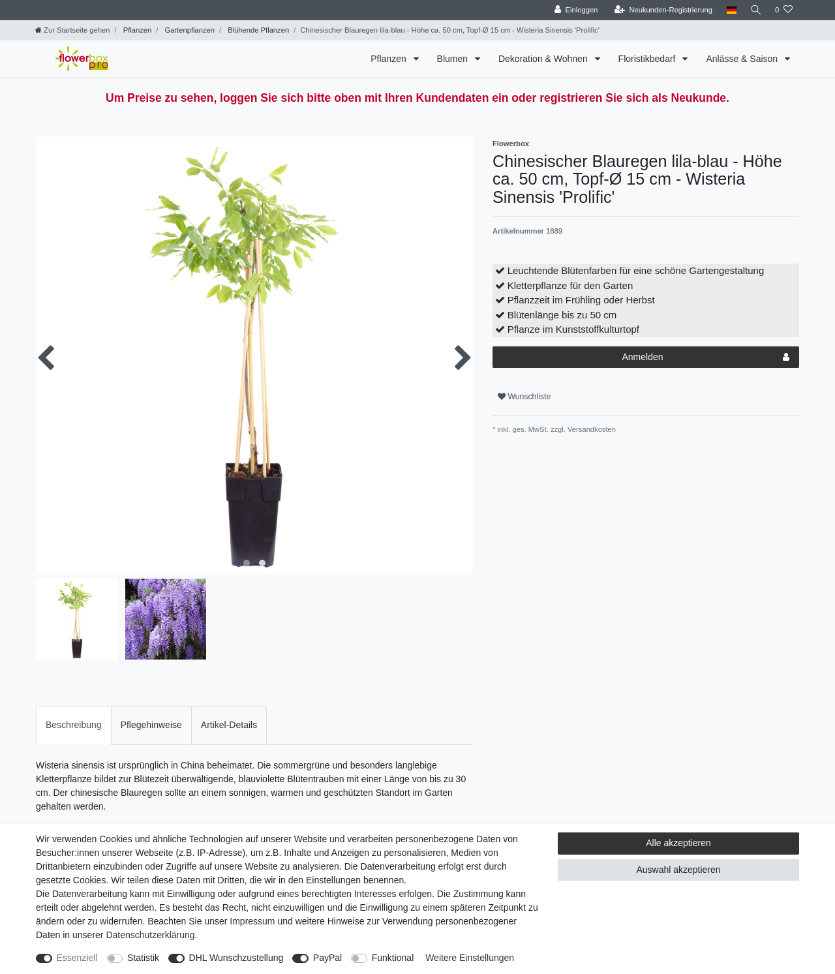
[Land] (729, 10)
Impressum (252, 921)
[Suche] (755, 10)
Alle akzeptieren (678, 843)
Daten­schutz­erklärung (150, 935)
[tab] (74, 725)
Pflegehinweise (151, 725)
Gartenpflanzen (188, 30)
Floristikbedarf (648, 58)
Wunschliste (524, 396)
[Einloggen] (574, 10)
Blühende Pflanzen (257, 30)
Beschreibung (74, 725)
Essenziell (77, 957)
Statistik (143, 957)
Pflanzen (136, 30)
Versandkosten (591, 429)
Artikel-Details (229, 725)
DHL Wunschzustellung (236, 957)
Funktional (393, 957)
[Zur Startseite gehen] (72, 30)
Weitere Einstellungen (469, 957)
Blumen (453, 58)
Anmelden (705, 357)
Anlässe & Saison (743, 58)
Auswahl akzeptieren (678, 869)
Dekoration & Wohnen (544, 58)
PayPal (327, 957)
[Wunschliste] (784, 10)
